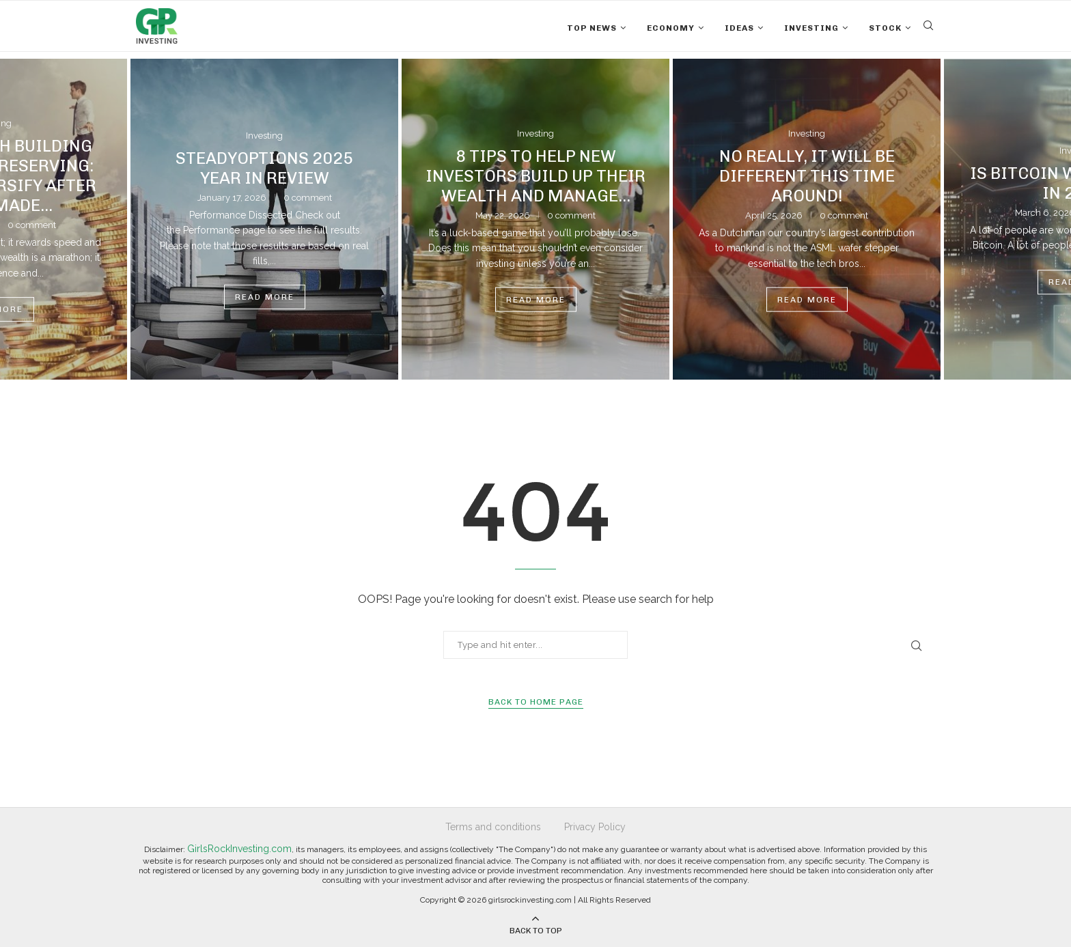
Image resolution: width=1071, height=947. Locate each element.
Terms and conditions (493, 826)
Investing (811, 28)
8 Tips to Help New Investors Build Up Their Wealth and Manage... (535, 175)
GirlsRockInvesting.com (239, 848)
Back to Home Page (535, 702)
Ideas (739, 28)
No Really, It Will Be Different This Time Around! (807, 175)
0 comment (307, 198)
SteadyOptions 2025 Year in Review (264, 168)
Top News (592, 28)
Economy (671, 28)
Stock (885, 28)
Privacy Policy (595, 826)
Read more (264, 297)
